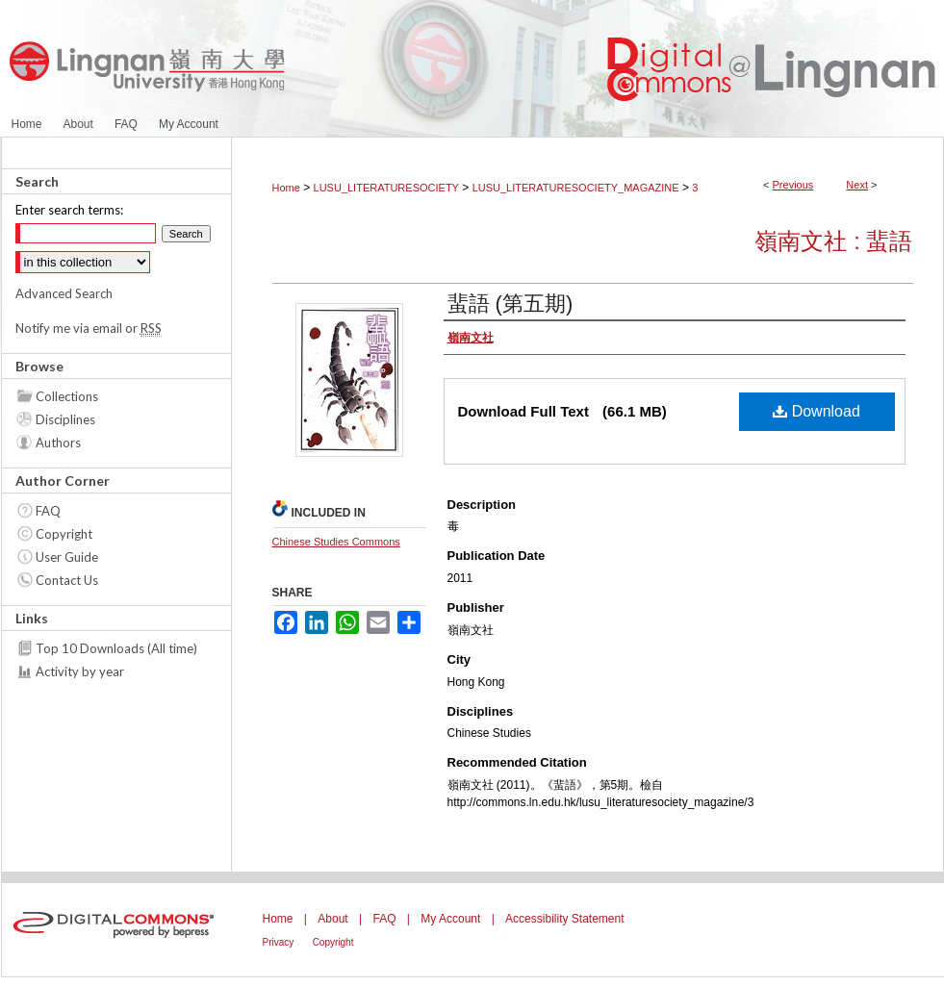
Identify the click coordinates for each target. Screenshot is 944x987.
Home (286, 187)
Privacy (278, 942)
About (332, 918)
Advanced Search (64, 293)
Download (816, 411)
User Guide (67, 557)
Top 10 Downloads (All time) (116, 648)
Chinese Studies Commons (336, 541)
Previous (793, 184)
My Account (450, 918)
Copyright (64, 534)
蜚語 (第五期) (510, 303)
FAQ (48, 511)
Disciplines (65, 419)
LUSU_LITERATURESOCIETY (386, 187)
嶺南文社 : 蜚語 (833, 241)
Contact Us (67, 580)
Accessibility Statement (564, 918)
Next (857, 184)
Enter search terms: (69, 209)
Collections (67, 396)
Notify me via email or (88, 328)
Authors (58, 442)
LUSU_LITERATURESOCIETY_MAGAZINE (575, 187)
